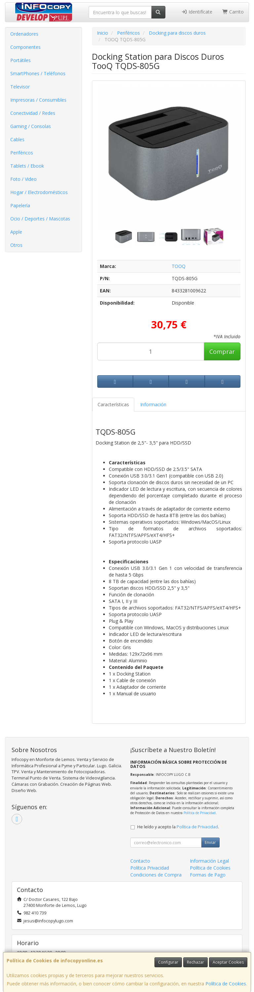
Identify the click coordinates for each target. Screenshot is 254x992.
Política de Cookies (225, 983)
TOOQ (179, 266)
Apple (16, 232)
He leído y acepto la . (178, 827)
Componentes (25, 47)
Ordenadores (24, 34)
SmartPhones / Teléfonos (37, 73)
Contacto (140, 861)
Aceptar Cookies (228, 962)
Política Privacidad (149, 868)
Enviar (210, 842)
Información (153, 404)
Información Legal (209, 861)
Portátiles (20, 60)
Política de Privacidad (200, 812)
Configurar (168, 962)
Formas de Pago (208, 875)
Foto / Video (23, 179)
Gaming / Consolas (30, 126)
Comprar (222, 351)
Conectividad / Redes (32, 113)
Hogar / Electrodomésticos (39, 192)
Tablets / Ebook (27, 166)
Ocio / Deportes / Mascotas (40, 218)
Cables (17, 139)
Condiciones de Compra (156, 875)
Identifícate (196, 12)
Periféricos (21, 152)
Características (113, 404)
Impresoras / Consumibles (38, 100)
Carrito (233, 12)
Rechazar (195, 962)
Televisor (20, 86)
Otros (16, 245)
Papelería (20, 205)
